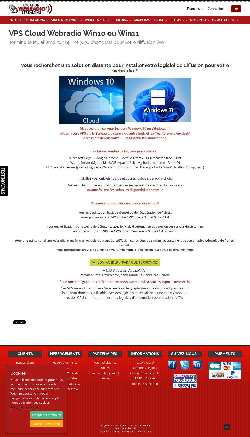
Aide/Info (199, 20)
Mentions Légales (145, 368)
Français (195, 8)
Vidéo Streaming (66, 20)
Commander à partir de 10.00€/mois (125, 262)
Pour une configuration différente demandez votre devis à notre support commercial (125, 281)
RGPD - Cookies (145, 378)
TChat (160, 20)
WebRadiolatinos (104, 362)
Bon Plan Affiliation (145, 384)
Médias (123, 20)
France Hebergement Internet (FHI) (132, 431)
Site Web (178, 20)
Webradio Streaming (29, 20)
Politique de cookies (24, 407)
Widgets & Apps (99, 20)
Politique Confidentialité (145, 373)
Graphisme (142, 20)
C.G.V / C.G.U (145, 362)
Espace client (225, 20)
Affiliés (105, 368)
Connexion (216, 8)
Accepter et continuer (46, 415)
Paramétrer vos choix (46, 424)
